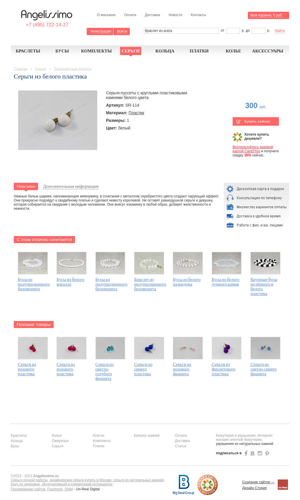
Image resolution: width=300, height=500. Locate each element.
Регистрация (101, 31)
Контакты (198, 15)
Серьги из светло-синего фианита (263, 369)
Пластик (136, 112)
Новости (175, 15)
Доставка (152, 15)
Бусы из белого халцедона (186, 281)
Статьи (180, 446)
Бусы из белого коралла (70, 281)
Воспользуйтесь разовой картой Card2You (253, 149)
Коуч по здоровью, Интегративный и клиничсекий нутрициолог (62, 484)
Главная (20, 69)
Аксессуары (267, 51)
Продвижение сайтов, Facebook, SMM (42, 489)
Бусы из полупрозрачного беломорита (34, 284)
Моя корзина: (266, 15)
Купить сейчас (253, 121)
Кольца (164, 51)
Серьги (130, 51)
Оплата (130, 15)
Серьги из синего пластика (143, 369)
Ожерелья (60, 441)
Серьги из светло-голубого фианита (105, 371)
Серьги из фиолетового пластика (224, 369)
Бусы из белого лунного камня (225, 281)
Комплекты (96, 51)
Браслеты (28, 51)
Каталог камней (146, 436)
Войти (122, 31)
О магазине (106, 15)
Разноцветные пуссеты (72, 69)
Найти (279, 31)
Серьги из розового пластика (27, 369)
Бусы (62, 51)
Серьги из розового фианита (182, 369)
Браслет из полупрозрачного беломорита (150, 284)
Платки (199, 51)
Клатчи (98, 436)
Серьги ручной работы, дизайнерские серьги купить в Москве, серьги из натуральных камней (87, 480)
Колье (233, 51)
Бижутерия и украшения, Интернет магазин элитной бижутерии (244, 438)
